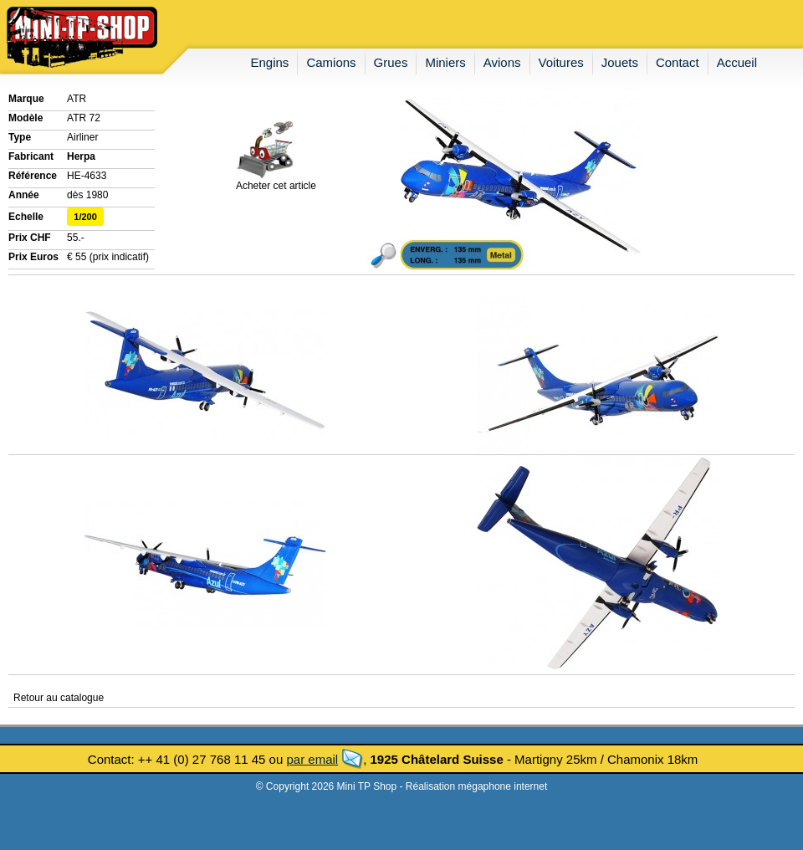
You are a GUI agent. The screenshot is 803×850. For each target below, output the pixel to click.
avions (502, 62)
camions (330, 62)
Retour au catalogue (58, 698)
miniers (445, 62)
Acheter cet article (276, 181)
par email (312, 759)
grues (391, 62)
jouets (619, 62)
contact (677, 62)
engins (270, 62)
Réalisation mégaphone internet (476, 786)
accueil (737, 62)
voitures (561, 62)
